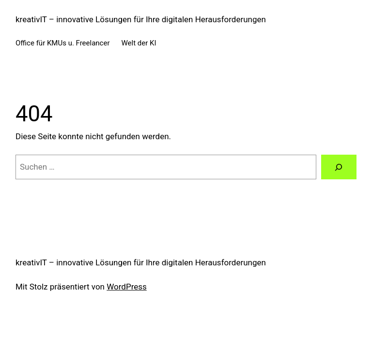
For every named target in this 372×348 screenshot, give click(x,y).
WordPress (127, 286)
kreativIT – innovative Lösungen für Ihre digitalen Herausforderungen (141, 19)
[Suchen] (338, 167)
